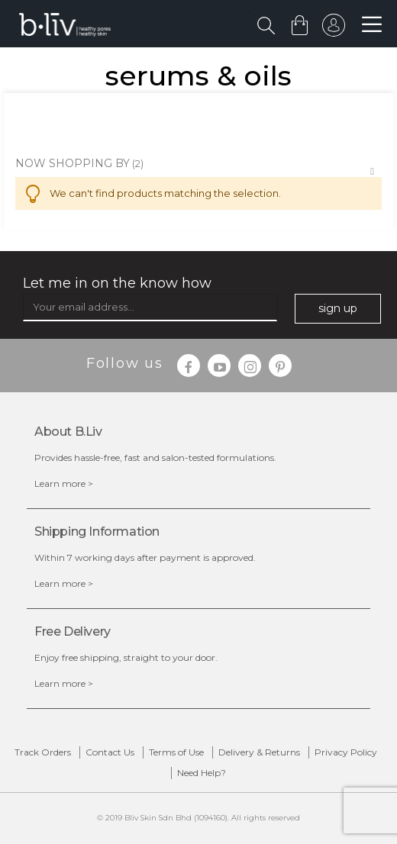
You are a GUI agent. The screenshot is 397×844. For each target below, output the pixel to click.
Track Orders (43, 752)
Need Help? (201, 772)
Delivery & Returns (259, 752)
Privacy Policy (346, 752)
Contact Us (110, 752)
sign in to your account (333, 29)
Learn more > (63, 483)
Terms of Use (176, 752)
